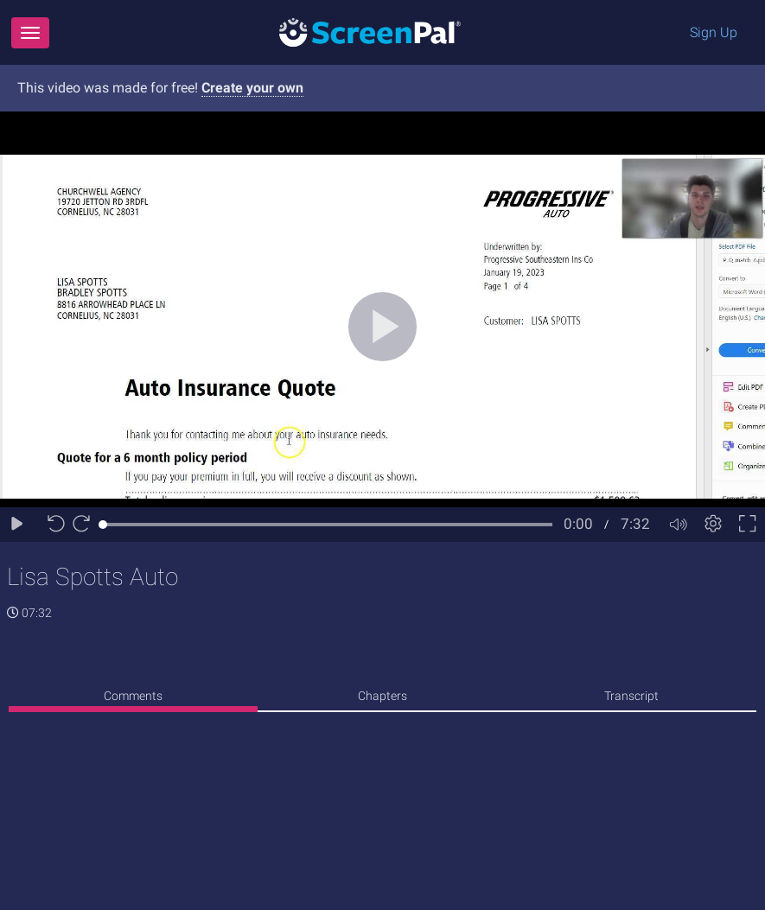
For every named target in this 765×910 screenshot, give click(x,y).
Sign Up (713, 32)
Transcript (631, 696)
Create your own (252, 88)
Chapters (382, 696)
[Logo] (370, 31)
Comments (133, 696)
